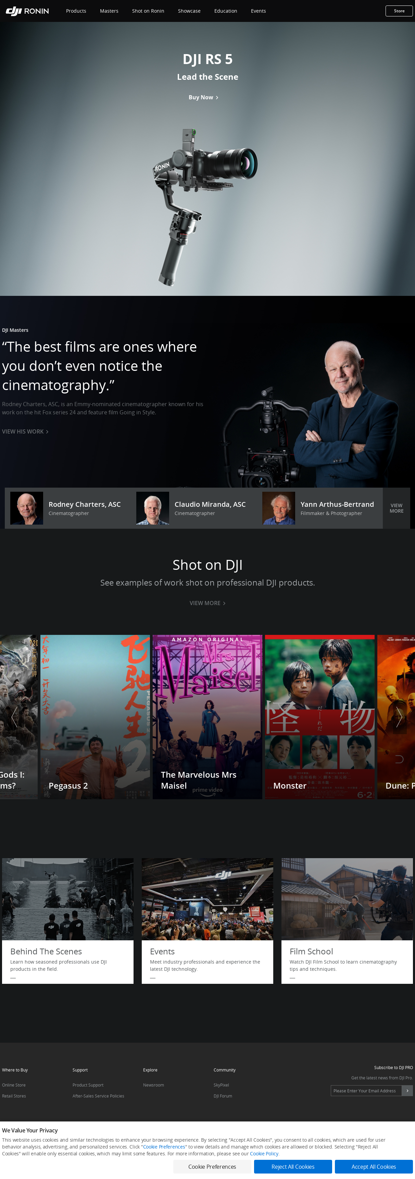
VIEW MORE (397, 508)
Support (80, 1070)
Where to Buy (15, 1070)
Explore (150, 1070)
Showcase (189, 11)
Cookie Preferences (164, 1146)
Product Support (88, 1085)
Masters (109, 11)
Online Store (14, 1085)
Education (225, 11)
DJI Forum (223, 1096)
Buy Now (203, 97)
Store (399, 11)
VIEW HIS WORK (25, 431)
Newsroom (153, 1085)
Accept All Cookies (374, 1166)
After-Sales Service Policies (98, 1096)
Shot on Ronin (148, 11)
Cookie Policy (264, 1153)
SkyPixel (221, 1085)
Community (225, 1070)
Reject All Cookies (293, 1166)
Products (76, 11)
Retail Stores (14, 1096)
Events (258, 11)
